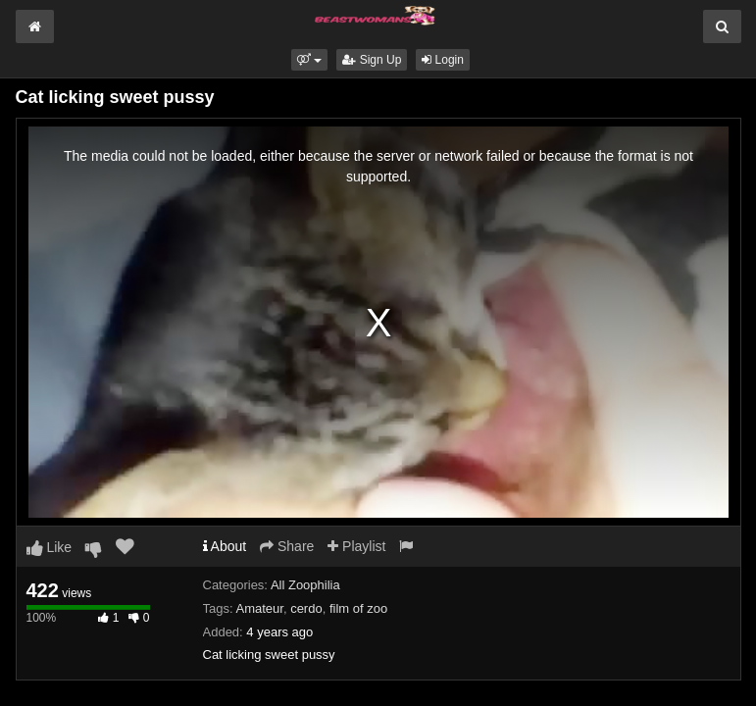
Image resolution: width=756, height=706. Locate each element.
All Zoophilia (305, 585)
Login (443, 60)
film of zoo (358, 608)
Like (49, 547)
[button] (309, 60)
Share (287, 546)
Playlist (356, 546)
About (225, 546)
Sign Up (371, 60)
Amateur (258, 608)
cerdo (306, 608)
